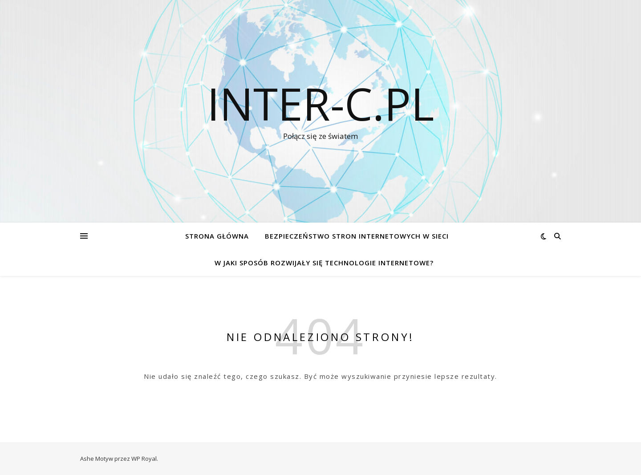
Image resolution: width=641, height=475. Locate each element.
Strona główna (217, 235)
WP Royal (144, 459)
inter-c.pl (320, 103)
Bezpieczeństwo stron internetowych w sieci (357, 235)
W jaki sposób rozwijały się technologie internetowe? (324, 262)
